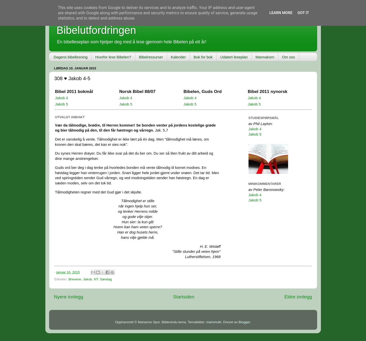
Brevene (75, 279)
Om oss (288, 57)
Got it (303, 13)
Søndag (106, 279)
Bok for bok (203, 57)
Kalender (178, 57)
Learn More (280, 13)
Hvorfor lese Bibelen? (113, 57)
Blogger (244, 322)
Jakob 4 (61, 98)
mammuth (213, 322)
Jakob (87, 279)
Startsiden (183, 296)
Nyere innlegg (68, 296)
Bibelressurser (151, 57)
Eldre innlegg (298, 296)
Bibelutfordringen (96, 30)
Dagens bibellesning (70, 57)
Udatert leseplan (234, 57)
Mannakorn (265, 57)
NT (96, 279)
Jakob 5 (61, 104)
